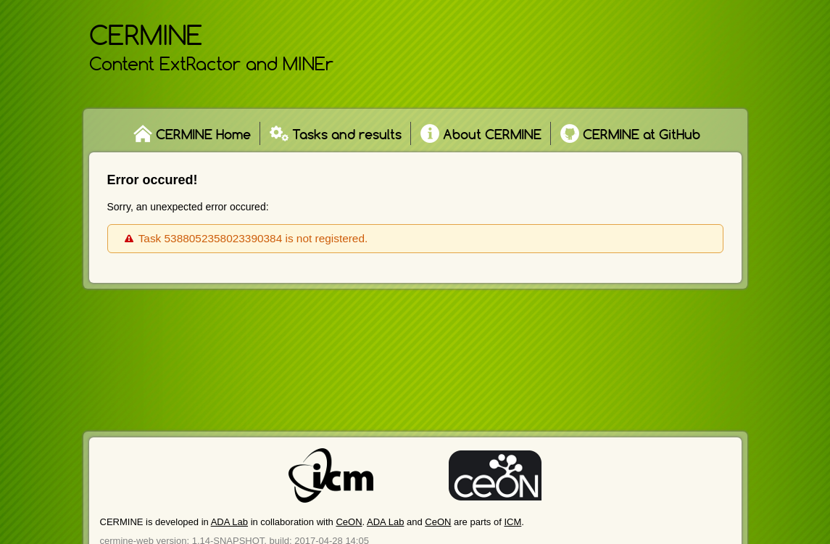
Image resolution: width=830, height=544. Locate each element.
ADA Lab (229, 521)
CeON (349, 521)
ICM (512, 521)
